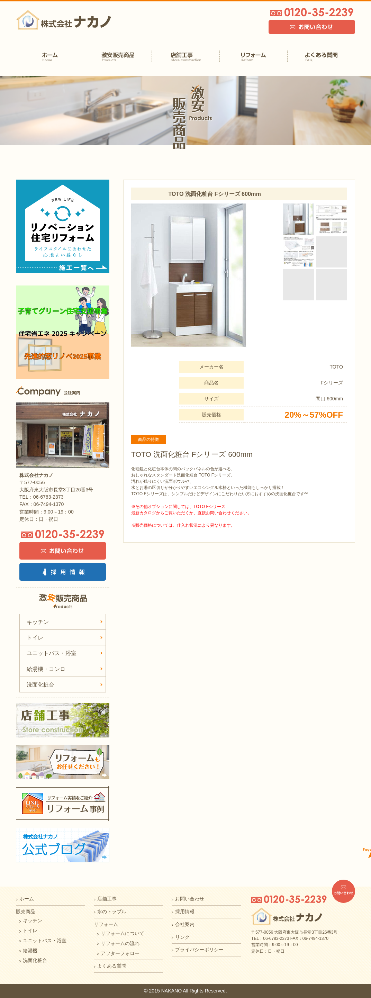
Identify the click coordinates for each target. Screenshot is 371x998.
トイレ (35, 637)
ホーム (26, 898)
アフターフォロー (120, 953)
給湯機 (30, 950)
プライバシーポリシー (199, 949)
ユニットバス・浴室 (51, 653)
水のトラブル (111, 911)
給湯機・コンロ (46, 669)
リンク (182, 937)
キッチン (38, 622)
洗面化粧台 (40, 684)
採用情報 (184, 911)
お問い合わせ (189, 898)
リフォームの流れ (120, 943)
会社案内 (184, 924)
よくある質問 (111, 966)
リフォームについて (122, 933)
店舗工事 (107, 898)
